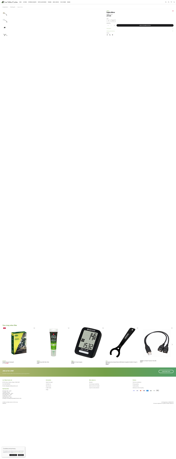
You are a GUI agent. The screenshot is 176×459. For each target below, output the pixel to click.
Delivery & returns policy (138, 387)
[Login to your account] (165, 2)
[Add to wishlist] (34, 328)
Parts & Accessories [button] (42, 2)
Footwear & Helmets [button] (32, 2)
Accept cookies (13, 454)
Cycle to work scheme (94, 387)
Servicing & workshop (94, 384)
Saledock (4, 403)
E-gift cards (48, 387)
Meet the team (49, 382)
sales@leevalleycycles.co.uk (11, 385)
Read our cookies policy (18, 452)
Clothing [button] (25, 2)
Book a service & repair (94, 385)
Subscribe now (166, 371)
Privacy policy (136, 384)
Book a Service (56, 2)
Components (5, 7)
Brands (68, 2)
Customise (21, 454)
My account (48, 385)
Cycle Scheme (63, 2)
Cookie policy (136, 385)
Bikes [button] (20, 2)
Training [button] (49, 2)
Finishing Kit (12, 7)
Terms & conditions (137, 382)
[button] (168, 2)
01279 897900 (7, 384)
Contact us (48, 384)
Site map (16, 402)
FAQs (47, 389)
